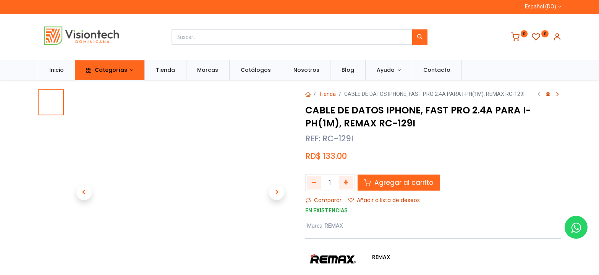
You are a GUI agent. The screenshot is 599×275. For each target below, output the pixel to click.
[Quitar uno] (314, 182)
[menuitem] (56, 70)
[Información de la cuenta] (557, 38)
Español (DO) (540, 6)
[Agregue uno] (346, 182)
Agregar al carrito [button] (398, 182)
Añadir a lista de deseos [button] (384, 200)
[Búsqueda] (419, 37)
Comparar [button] (324, 200)
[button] (84, 192)
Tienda (327, 94)
